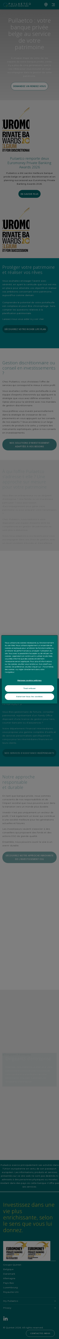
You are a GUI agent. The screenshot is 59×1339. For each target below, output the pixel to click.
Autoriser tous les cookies (29, 696)
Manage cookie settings (29, 680)
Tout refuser (29, 688)
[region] (29, 669)
